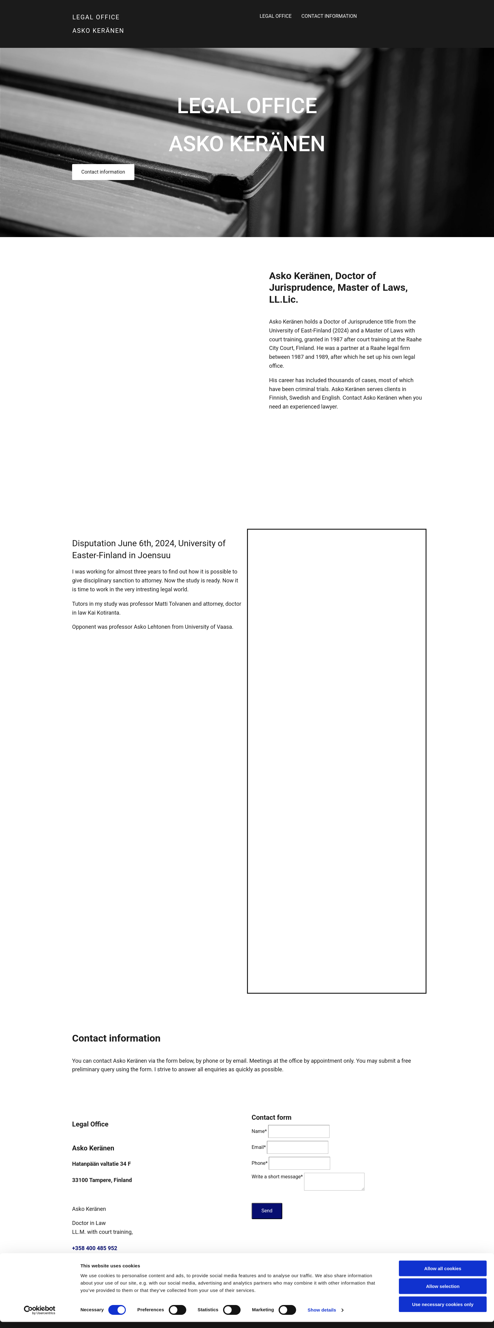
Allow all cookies (442, 783)
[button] (103, 172)
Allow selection (442, 801)
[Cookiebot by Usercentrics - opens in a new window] (40, 825)
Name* (259, 1131)
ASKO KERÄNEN (98, 30)
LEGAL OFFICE (96, 17)
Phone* (260, 1163)
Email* (259, 1147)
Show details (322, 825)
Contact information (318, 17)
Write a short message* (277, 1177)
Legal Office (248, 17)
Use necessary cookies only (442, 819)
